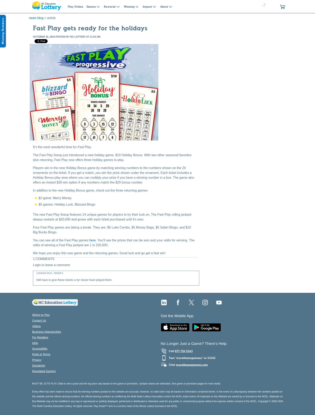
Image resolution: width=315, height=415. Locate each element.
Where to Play (41, 315)
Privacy (36, 360)
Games (91, 6)
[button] (282, 6)
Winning (129, 6)
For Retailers (40, 337)
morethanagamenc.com (192, 365)
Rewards (110, 6)
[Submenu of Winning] (137, 6)
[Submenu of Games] (98, 6)
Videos (36, 326)
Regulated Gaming (44, 371)
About (164, 6)
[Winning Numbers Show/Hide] (3, 31)
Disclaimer (38, 365)
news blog (36, 18)
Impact (147, 6)
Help (35, 343)
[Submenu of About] (170, 6)
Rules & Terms (41, 354)
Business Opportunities (46, 331)
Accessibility (39, 348)
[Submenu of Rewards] (118, 6)
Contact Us (39, 320)
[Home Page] (47, 6)
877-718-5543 (184, 351)
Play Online (75, 6)
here (92, 240)
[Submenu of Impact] (154, 6)
